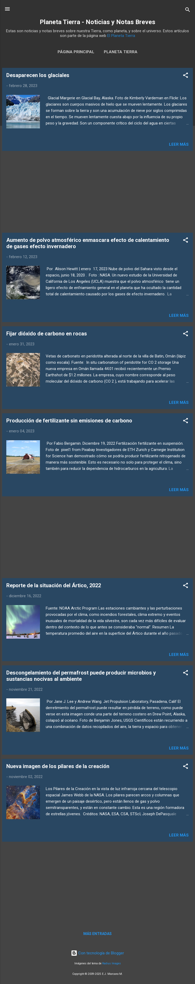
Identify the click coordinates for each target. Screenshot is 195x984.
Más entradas (97, 934)
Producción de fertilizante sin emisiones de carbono (69, 420)
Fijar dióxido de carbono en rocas (46, 333)
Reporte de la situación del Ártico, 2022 (53, 585)
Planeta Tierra (120, 52)
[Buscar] (187, 11)
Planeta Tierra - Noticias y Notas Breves (97, 22)
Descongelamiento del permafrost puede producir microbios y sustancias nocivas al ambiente (81, 676)
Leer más (179, 144)
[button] (185, 76)
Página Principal (76, 52)
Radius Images (111, 963)
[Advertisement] (97, 192)
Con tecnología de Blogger (97, 953)
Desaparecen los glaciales (37, 75)
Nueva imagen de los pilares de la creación (57, 766)
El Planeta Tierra (121, 35)
